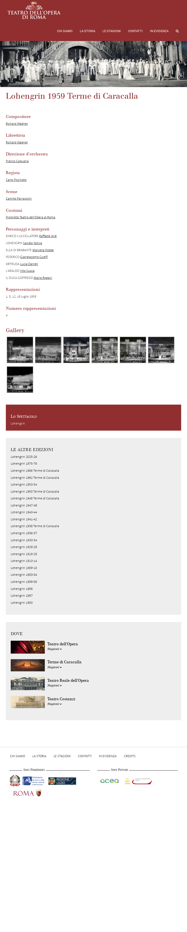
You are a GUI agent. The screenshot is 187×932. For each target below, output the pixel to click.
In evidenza (159, 31)
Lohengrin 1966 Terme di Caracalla (35, 471)
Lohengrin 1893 (22, 603)
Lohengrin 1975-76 (24, 464)
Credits (130, 756)
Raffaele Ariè (48, 236)
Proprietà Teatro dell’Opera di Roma (30, 217)
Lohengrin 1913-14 (24, 561)
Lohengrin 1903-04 (24, 575)
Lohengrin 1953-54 (24, 484)
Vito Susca (27, 271)
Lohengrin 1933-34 (24, 540)
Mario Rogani (43, 278)
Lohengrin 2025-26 (24, 457)
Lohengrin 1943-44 (24, 512)
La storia (87, 31)
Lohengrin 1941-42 (24, 519)
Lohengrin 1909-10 (24, 568)
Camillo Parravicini (19, 198)
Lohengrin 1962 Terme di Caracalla (35, 478)
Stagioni (54, 649)
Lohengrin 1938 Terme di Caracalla (35, 526)
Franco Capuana (17, 161)
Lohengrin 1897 (22, 596)
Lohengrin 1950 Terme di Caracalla (35, 491)
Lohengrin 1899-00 (24, 582)
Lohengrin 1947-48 (24, 505)
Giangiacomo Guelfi (34, 257)
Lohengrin (18, 423)
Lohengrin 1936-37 (24, 533)
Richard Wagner (17, 124)
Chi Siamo (65, 31)
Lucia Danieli (29, 264)
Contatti (135, 31)
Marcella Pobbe (43, 250)
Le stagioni (112, 31)
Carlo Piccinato (16, 180)
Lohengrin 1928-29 (24, 547)
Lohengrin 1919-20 (24, 554)
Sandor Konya (32, 243)
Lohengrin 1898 (22, 589)
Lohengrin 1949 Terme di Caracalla (35, 498)
